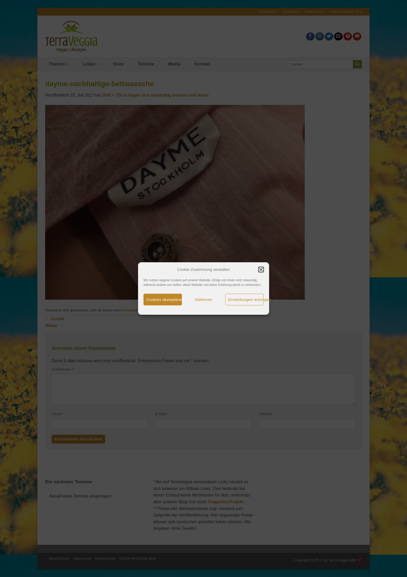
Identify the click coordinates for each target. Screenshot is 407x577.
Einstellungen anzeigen (246, 299)
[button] (260, 269)
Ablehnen (203, 299)
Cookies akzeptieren (164, 299)
